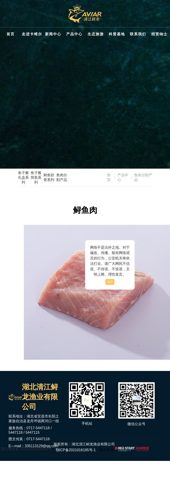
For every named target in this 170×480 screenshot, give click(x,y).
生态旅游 (96, 34)
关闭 (110, 282)
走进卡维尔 (32, 34)
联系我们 (138, 34)
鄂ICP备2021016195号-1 (75, 450)
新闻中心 (53, 34)
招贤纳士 (159, 34)
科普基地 (117, 34)
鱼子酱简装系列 (36, 177)
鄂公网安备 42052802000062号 (26, 449)
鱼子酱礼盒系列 (23, 177)
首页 (11, 34)
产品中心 (74, 34)
